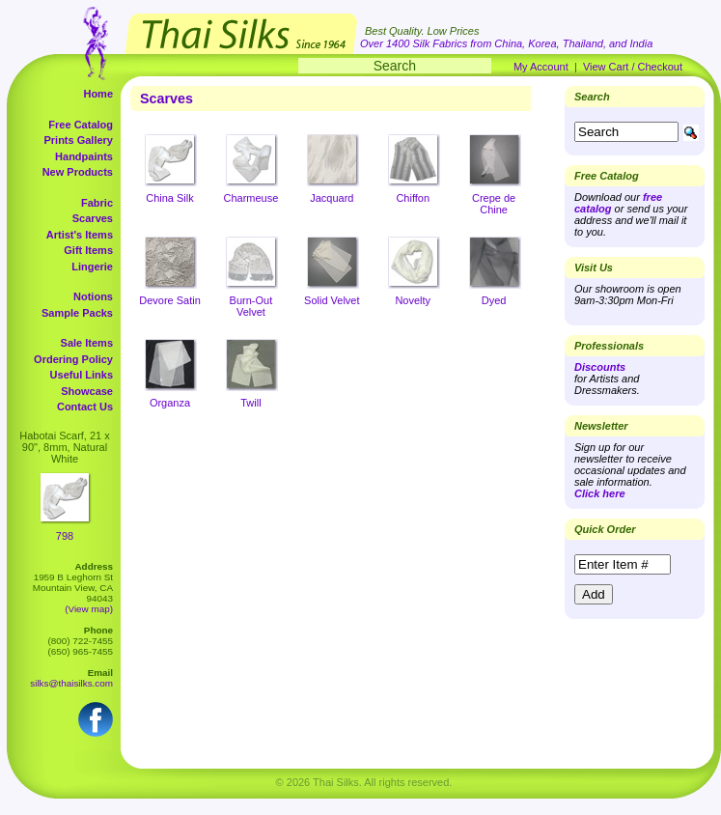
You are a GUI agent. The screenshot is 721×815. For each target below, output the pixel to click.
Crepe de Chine (493, 203)
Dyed (494, 300)
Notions (93, 296)
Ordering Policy (73, 359)
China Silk (170, 198)
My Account (540, 66)
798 (64, 536)
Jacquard (331, 198)
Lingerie (92, 266)
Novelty (412, 300)
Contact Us (85, 406)
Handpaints (84, 156)
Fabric (97, 203)
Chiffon (413, 198)
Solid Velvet (331, 300)
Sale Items (87, 343)
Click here (599, 493)
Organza (170, 402)
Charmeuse (250, 198)
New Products (77, 172)
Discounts (599, 367)
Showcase (87, 391)
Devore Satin (170, 300)
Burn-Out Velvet (251, 306)
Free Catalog (80, 124)
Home (98, 93)
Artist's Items (79, 234)
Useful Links (81, 374)
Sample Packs (77, 313)
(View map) (89, 609)
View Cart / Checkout (632, 66)
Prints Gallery (78, 140)
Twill (250, 402)
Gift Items (88, 250)
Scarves (92, 218)
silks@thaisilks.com (71, 683)
